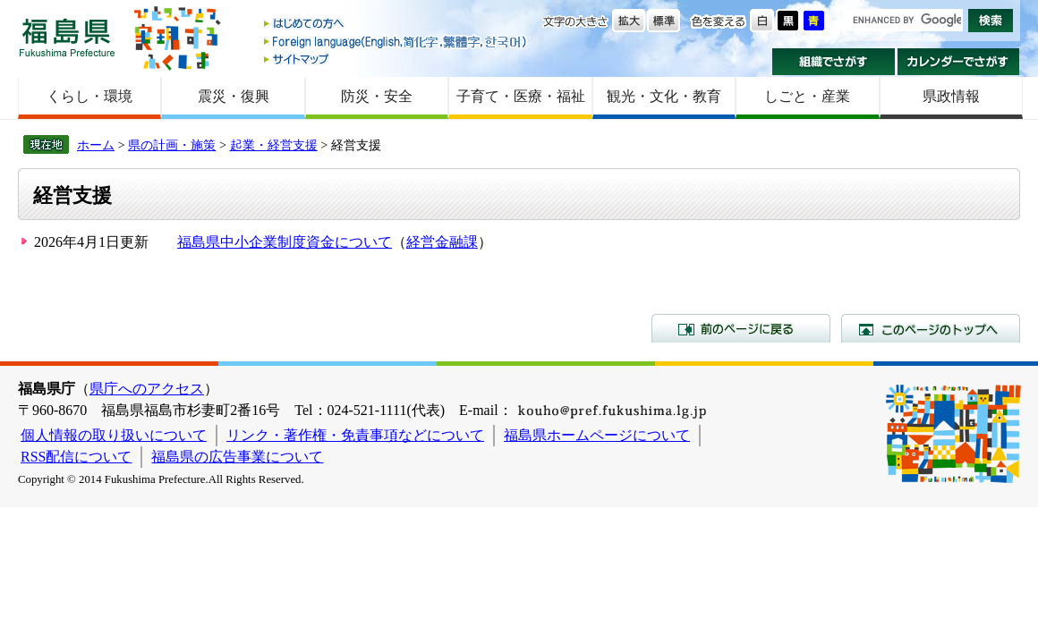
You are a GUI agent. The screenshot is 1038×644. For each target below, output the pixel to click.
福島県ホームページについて (597, 435)
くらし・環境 (89, 96)
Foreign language (396, 41)
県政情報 (951, 96)
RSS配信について (76, 456)
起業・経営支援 (274, 145)
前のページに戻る (740, 328)
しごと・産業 (807, 96)
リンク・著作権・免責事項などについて (355, 435)
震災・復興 (233, 96)
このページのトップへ (930, 328)
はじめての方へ (396, 24)
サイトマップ (396, 58)
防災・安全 (377, 96)
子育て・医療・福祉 (520, 96)
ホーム (96, 145)
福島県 (67, 37)
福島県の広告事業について (237, 456)
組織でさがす (833, 61)
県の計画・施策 (172, 145)
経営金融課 (442, 242)
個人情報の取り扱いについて (114, 435)
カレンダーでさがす (959, 61)
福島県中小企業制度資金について (284, 242)
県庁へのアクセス (146, 388)
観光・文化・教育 (664, 96)
